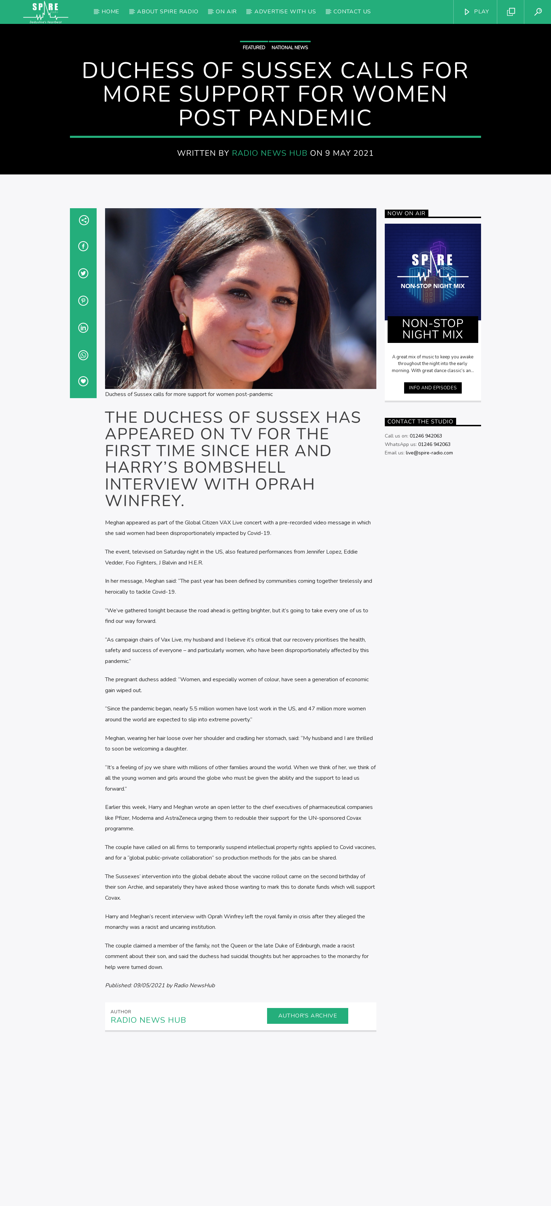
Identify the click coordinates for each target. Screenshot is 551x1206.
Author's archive (307, 1158)
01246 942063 (426, 578)
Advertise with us (285, 11)
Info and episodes (432, 530)
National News (290, 119)
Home (110, 11)
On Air (226, 11)
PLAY (476, 12)
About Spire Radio (168, 11)
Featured (254, 119)
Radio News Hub (270, 224)
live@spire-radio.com (429, 595)
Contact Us (352, 11)
